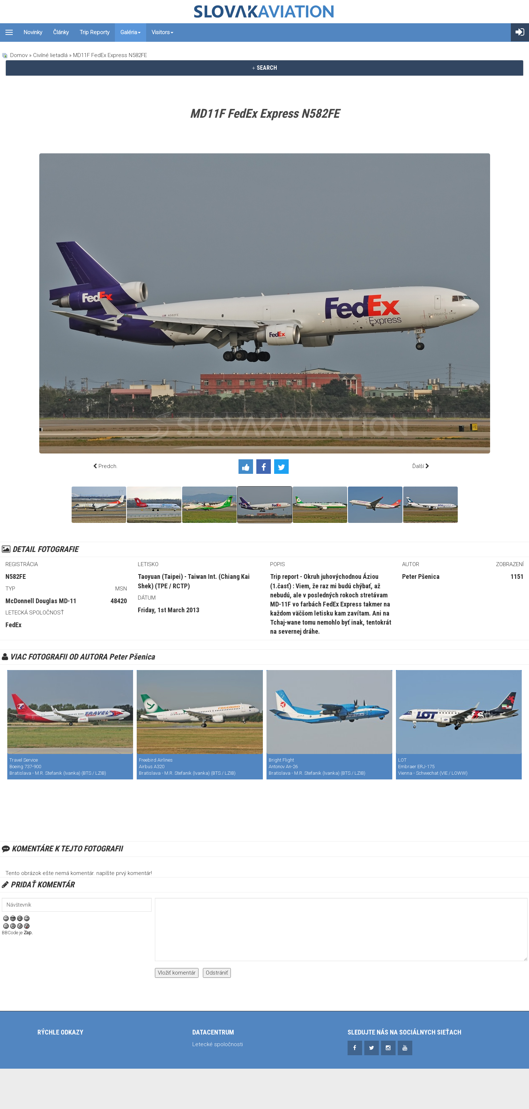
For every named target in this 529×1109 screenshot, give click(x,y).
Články (61, 32)
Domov (19, 55)
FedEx (13, 625)
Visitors (162, 32)
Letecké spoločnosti (217, 1044)
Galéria (130, 32)
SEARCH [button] (264, 67)
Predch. (108, 466)
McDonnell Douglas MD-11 (40, 601)
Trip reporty (94, 32)
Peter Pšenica (421, 576)
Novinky (33, 32)
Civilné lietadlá (50, 55)
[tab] (264, 68)
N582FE (15, 576)
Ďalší (418, 466)
